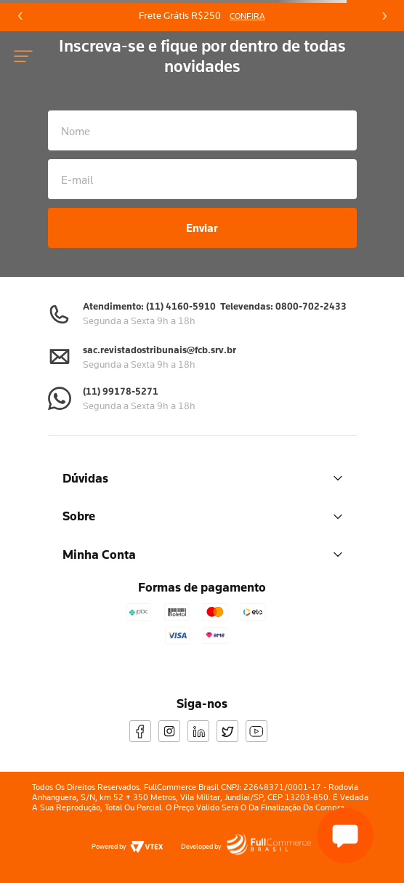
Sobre (202, 515)
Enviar (202, 227)
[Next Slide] (383, 16)
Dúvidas (202, 477)
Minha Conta (202, 554)
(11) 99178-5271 (120, 391)
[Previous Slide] (20, 16)
